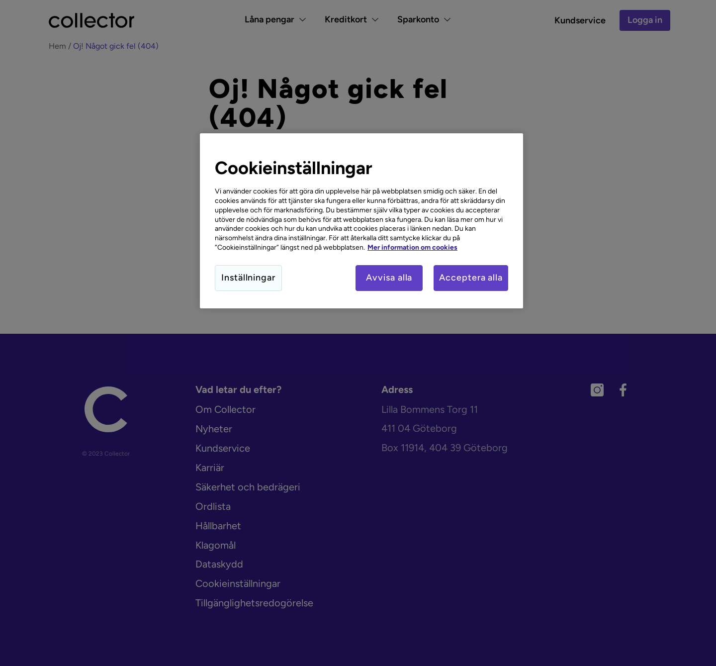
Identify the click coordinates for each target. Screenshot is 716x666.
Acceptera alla (471, 277)
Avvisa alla (389, 277)
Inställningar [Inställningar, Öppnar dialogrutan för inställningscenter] (248, 277)
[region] (361, 220)
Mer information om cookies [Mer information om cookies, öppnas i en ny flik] (412, 247)
